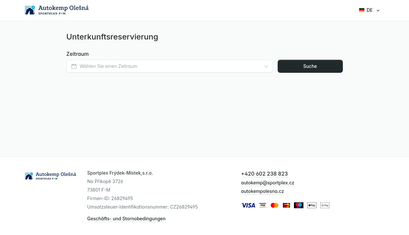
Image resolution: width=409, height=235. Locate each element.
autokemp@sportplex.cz (268, 182)
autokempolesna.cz (262, 191)
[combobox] (169, 66)
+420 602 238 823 (264, 173)
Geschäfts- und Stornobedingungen (126, 218)
